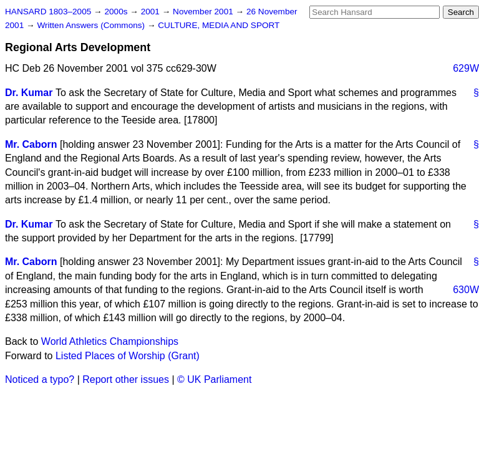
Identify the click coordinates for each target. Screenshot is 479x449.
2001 (151, 11)
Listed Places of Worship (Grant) (128, 355)
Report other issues (125, 379)
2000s (117, 11)
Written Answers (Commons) (92, 25)
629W (466, 68)
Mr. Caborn (31, 144)
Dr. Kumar (28, 92)
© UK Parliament (214, 379)
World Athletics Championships (109, 341)
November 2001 (204, 11)
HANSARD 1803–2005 (48, 11)
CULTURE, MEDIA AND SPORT (218, 25)
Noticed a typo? (39, 379)
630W (466, 289)
